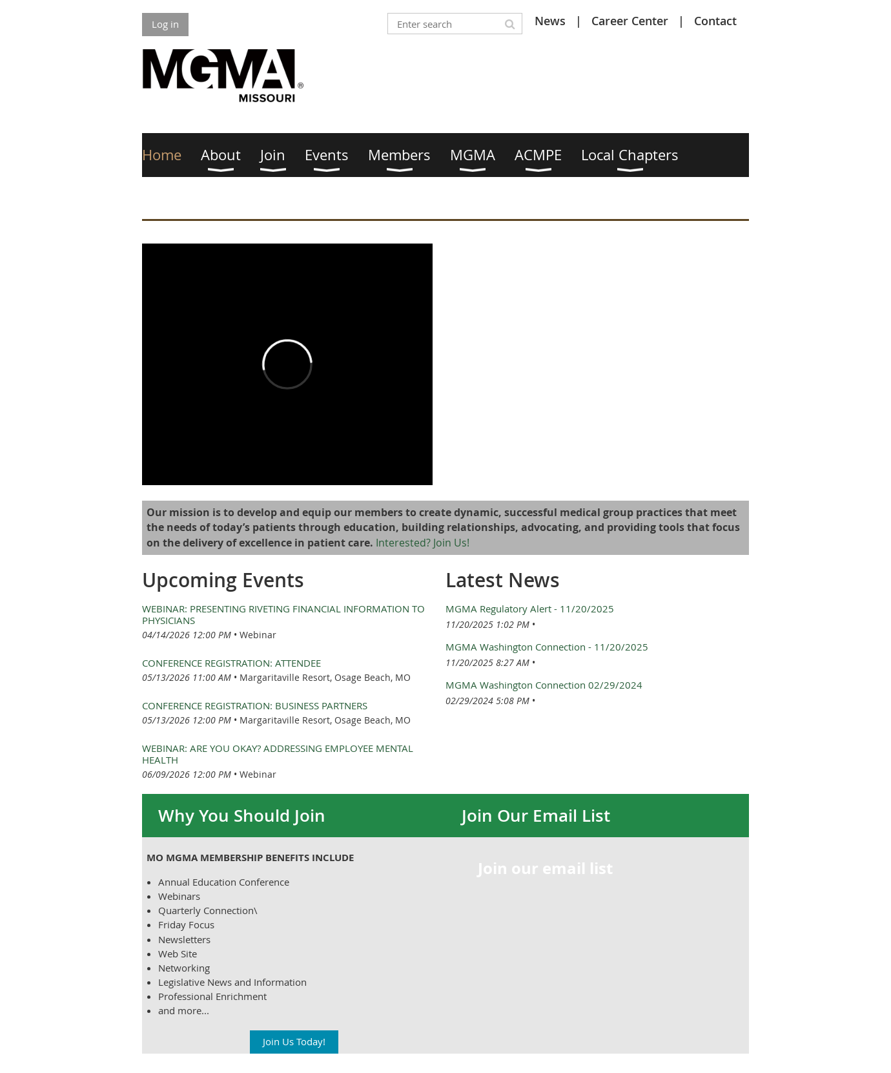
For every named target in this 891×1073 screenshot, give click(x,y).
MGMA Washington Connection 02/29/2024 (544, 684)
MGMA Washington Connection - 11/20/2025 (547, 646)
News (550, 20)
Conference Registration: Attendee (231, 662)
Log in (165, 23)
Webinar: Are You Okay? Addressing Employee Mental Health (277, 754)
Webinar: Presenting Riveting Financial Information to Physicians (283, 614)
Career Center (629, 20)
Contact (715, 20)
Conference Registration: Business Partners (254, 705)
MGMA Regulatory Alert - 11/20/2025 (530, 608)
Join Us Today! (294, 1041)
